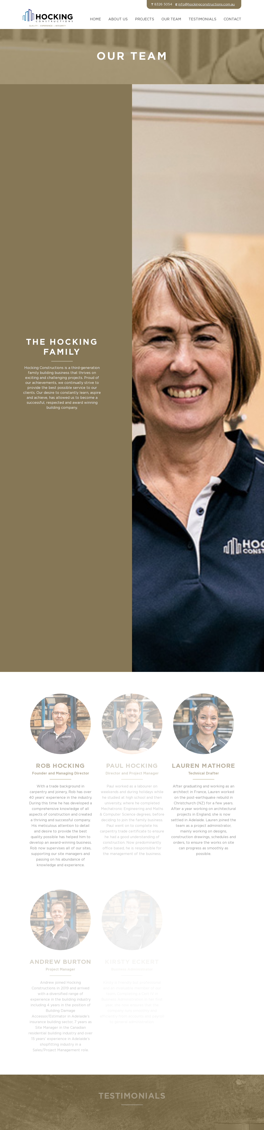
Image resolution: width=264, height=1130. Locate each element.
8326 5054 (163, 4)
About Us (118, 19)
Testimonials (202, 19)
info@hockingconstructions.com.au (206, 4)
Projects (144, 19)
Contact (232, 19)
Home (95, 19)
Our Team (171, 19)
